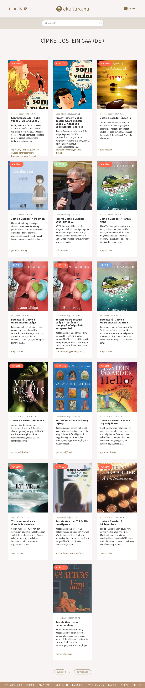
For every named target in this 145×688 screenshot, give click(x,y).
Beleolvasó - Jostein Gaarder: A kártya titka (114, 321)
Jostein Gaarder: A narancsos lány (67, 623)
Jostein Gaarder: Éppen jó (115, 118)
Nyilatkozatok (96, 685)
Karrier (112, 685)
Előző (60, 671)
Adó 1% (124, 685)
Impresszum (61, 685)
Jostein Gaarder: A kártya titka (115, 220)
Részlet (16, 265)
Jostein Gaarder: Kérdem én (28, 218)
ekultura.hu (15, 315)
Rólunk (30, 685)
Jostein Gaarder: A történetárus (111, 523)
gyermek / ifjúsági (19, 250)
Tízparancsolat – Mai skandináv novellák (23, 523)
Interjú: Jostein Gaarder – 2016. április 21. (71, 220)
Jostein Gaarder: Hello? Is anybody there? (115, 422)
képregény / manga (20, 149)
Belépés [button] (137, 685)
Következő (83, 671)
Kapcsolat (77, 685)
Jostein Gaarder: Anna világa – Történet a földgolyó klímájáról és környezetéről (69, 324)
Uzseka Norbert (17, 113)
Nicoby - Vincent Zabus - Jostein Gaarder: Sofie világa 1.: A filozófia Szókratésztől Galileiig (70, 122)
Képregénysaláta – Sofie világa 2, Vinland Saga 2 (25, 119)
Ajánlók (16, 63)
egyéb (14, 452)
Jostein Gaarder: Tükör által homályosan (72, 523)
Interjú (60, 164)
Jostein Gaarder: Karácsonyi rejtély (72, 422)
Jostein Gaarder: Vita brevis (27, 420)
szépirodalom (106, 149)
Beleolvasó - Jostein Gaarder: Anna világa (23, 321)
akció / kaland (30, 156)
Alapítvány (45, 685)
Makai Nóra (16, 517)
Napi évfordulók (13, 685)
